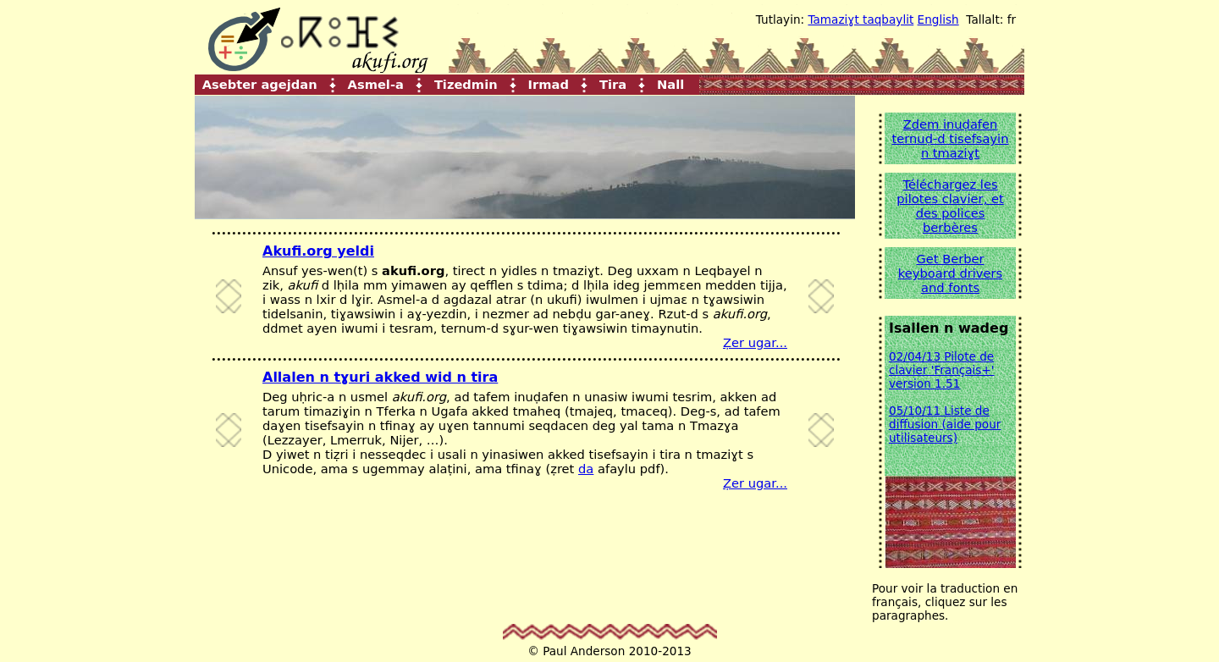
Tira (612, 83)
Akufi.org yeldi (318, 251)
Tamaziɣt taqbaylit (860, 19)
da (585, 468)
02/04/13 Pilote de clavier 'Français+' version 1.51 (942, 370)
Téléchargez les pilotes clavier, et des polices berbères (949, 205)
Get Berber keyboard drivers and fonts (950, 273)
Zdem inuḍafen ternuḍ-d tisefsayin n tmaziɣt (950, 138)
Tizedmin (466, 83)
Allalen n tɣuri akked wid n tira (380, 377)
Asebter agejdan (259, 83)
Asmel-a (376, 83)
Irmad (548, 83)
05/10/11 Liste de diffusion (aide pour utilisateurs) (945, 424)
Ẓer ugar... (755, 342)
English (938, 19)
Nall (670, 83)
